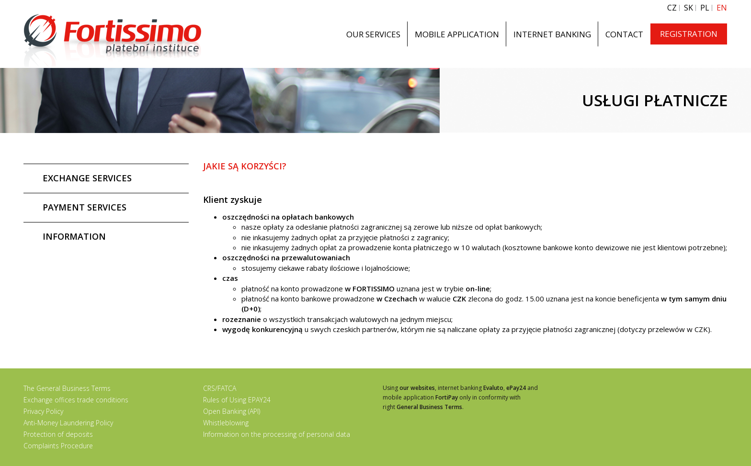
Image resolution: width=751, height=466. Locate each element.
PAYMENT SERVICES (84, 207)
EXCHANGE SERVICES (87, 178)
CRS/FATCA (219, 388)
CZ (672, 8)
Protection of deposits (58, 434)
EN (722, 8)
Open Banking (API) (231, 411)
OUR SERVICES (373, 34)
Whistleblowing (226, 422)
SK (688, 8)
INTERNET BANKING (552, 34)
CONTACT (624, 34)
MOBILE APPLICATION (457, 34)
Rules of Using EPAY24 (237, 399)
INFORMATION (74, 236)
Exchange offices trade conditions (75, 399)
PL (704, 8)
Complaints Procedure (58, 445)
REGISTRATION (688, 33)
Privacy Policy (43, 411)
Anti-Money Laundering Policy (68, 422)
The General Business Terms (67, 388)
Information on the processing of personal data (276, 434)
